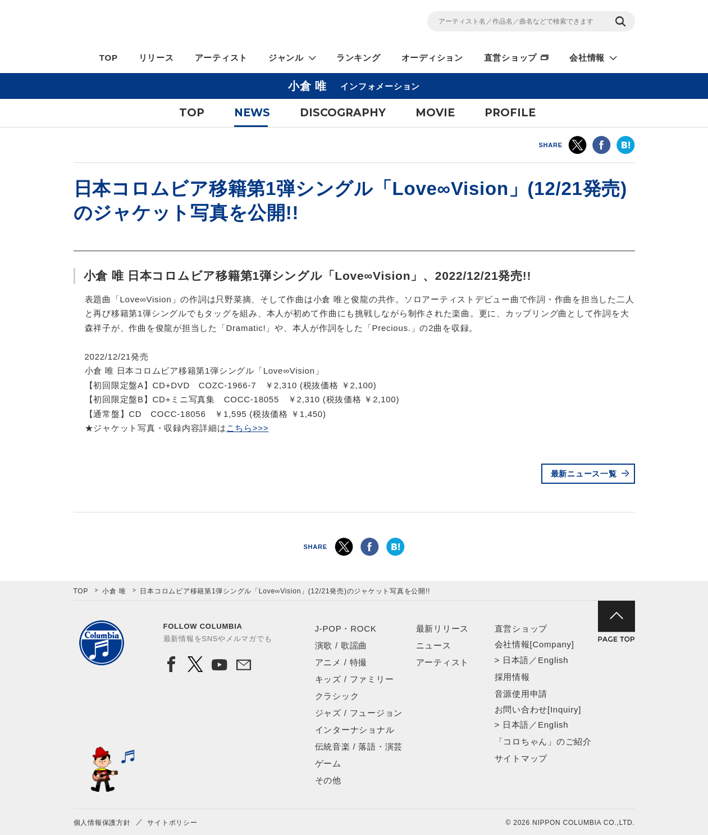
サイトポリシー (172, 823)
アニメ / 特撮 (341, 662)
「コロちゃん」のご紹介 (543, 741)
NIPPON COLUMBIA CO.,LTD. (175, 23)
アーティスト (221, 57)
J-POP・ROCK (346, 628)
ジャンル (286, 57)
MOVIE (435, 112)
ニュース (433, 645)
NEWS (252, 112)
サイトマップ (521, 758)
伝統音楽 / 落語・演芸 (359, 746)
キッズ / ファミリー (354, 679)
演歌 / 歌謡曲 (341, 645)
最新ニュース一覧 (584, 473)
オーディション (432, 57)
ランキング (358, 57)
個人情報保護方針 (102, 823)
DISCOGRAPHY (343, 112)
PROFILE (510, 112)
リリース (156, 57)
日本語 (516, 660)
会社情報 (587, 57)
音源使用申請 (521, 693)
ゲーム (328, 763)
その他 (328, 780)
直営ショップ (510, 57)
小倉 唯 (114, 591)
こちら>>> (247, 428)
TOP (108, 57)
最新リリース (442, 628)
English (553, 660)
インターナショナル (355, 729)
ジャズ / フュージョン (359, 713)
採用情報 (512, 677)
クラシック (337, 696)
